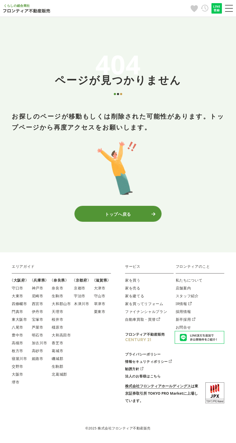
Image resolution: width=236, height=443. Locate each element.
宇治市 (79, 297)
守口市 (17, 289)
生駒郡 (57, 367)
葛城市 (57, 352)
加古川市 (39, 344)
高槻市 (17, 344)
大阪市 (17, 375)
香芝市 (57, 344)
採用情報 (183, 313)
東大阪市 (19, 320)
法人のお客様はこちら (143, 377)
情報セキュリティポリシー (148, 362)
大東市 (17, 297)
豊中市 (17, 336)
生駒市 (57, 297)
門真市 (17, 313)
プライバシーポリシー (143, 355)
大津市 (99, 289)
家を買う (132, 281)
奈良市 (57, 289)
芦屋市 (37, 328)
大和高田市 (61, 336)
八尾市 (17, 328)
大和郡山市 (61, 305)
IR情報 (184, 305)
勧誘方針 (134, 370)
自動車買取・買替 (142, 320)
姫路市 (37, 360)
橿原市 (57, 328)
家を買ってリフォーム (144, 305)
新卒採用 (185, 320)
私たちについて (189, 281)
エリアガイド (23, 267)
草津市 (99, 305)
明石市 (37, 336)
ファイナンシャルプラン (146, 313)
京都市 (79, 289)
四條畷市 (19, 305)
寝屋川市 (19, 360)
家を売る (132, 289)
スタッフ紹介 (187, 297)
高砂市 (37, 352)
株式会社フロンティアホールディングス (158, 387)
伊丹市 (37, 313)
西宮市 (37, 305)
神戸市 (37, 289)
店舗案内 (183, 289)
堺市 (15, 383)
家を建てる (134, 297)
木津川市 (81, 305)
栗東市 (99, 313)
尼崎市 (37, 297)
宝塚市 (37, 320)
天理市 (57, 313)
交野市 (17, 367)
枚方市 (17, 352)
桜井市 (57, 320)
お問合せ (183, 328)
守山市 (99, 297)
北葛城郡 (59, 375)
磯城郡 (57, 360)
